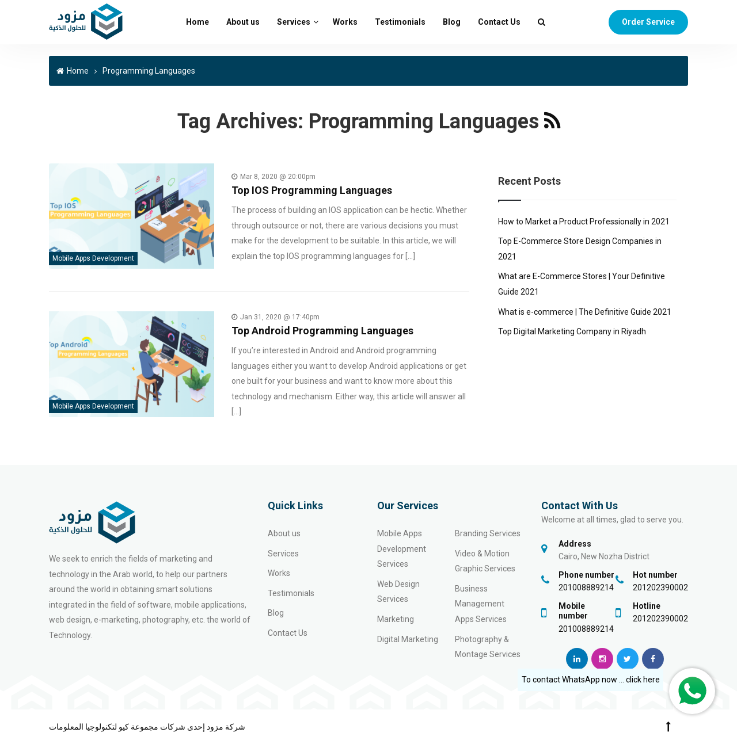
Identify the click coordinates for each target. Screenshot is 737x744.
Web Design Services (398, 591)
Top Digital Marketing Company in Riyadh (572, 331)
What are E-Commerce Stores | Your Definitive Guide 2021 (581, 284)
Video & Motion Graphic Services (485, 561)
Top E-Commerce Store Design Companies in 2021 (580, 248)
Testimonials (400, 21)
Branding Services (488, 533)
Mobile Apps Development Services (401, 549)
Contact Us (499, 21)
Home (197, 21)
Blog (452, 21)
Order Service (648, 21)
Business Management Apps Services (481, 604)
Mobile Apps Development (93, 258)
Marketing (395, 619)
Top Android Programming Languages (322, 331)
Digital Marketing (407, 639)
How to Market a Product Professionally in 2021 (584, 221)
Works (345, 21)
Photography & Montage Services (488, 647)
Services (293, 21)
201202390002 (660, 587)
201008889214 (586, 587)
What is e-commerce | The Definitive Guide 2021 (584, 311)
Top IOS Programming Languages (311, 190)
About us (243, 21)
